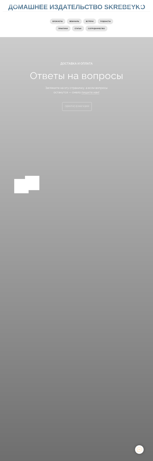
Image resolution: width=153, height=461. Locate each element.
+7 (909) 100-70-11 (125, 4)
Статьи (78, 29)
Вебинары (74, 21)
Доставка (107, 5)
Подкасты (106, 21)
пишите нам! (90, 92)
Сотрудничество (96, 29)
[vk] (141, 6)
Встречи (90, 21)
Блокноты (57, 21)
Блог (93, 5)
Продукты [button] (33, 5)
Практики (63, 29)
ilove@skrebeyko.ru (125, 7)
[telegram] (147, 6)
